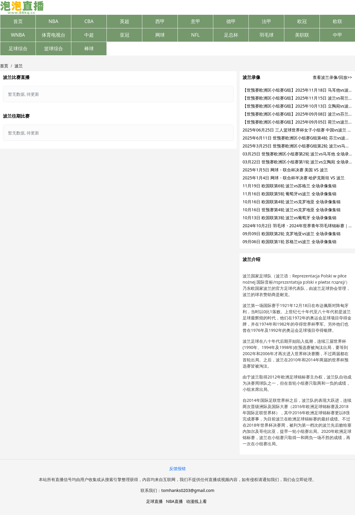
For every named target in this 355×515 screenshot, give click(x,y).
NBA (53, 21)
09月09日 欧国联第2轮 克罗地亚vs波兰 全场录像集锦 (292, 233)
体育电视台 (53, 35)
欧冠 (302, 21)
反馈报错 (177, 468)
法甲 (266, 21)
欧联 (337, 21)
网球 (160, 35)
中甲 (337, 35)
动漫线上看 (196, 501)
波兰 (18, 66)
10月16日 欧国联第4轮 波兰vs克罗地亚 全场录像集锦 (292, 201)
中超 (89, 35)
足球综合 (18, 48)
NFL (195, 35)
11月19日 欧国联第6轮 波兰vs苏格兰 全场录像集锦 (289, 186)
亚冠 (124, 35)
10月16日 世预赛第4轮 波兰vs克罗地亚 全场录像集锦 (292, 209)
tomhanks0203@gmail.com (187, 490)
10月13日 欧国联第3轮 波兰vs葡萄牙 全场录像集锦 (289, 217)
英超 (124, 21)
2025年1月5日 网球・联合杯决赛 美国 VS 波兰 (285, 170)
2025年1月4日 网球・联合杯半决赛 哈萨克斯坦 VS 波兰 (294, 178)
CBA (88, 21)
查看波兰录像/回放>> (332, 77)
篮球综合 (53, 48)
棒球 (89, 48)
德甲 (231, 21)
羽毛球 (266, 35)
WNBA (18, 35)
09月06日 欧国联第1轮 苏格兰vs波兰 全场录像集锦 (289, 241)
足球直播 (154, 501)
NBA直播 (174, 501)
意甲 (195, 21)
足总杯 (231, 35)
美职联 (302, 35)
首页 (18, 21)
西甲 (160, 21)
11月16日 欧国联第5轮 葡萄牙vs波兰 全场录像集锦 (289, 193)
